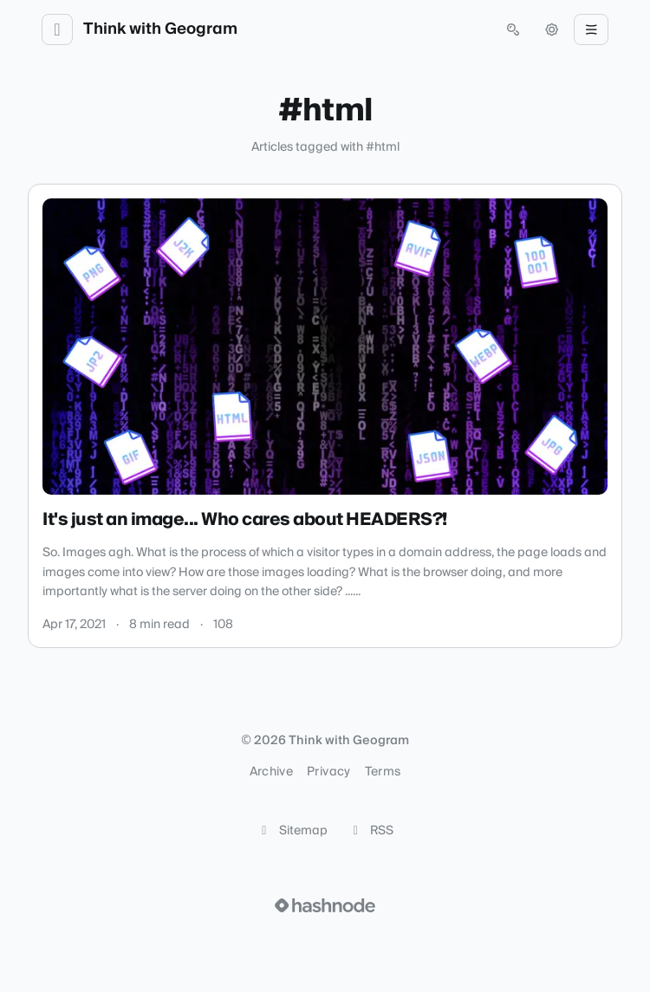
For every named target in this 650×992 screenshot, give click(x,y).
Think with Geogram (160, 29)
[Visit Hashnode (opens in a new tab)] (325, 905)
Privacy (328, 772)
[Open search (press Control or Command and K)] (513, 29)
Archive (271, 772)
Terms (383, 772)
